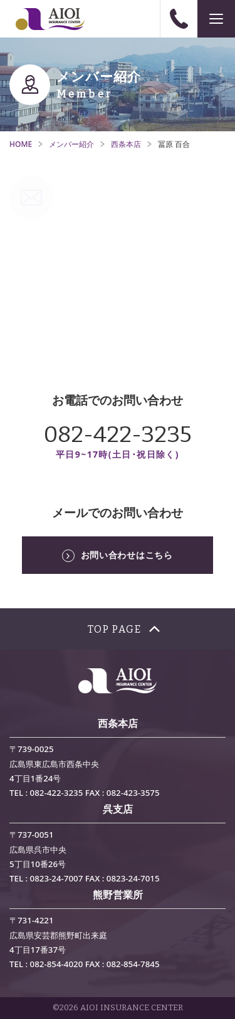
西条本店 (126, 144)
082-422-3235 (118, 434)
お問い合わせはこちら (127, 555)
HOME (20, 144)
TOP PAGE (115, 629)
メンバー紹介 (71, 144)
